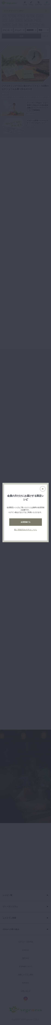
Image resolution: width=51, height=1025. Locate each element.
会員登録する (25, 522)
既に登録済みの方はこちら (25, 530)
